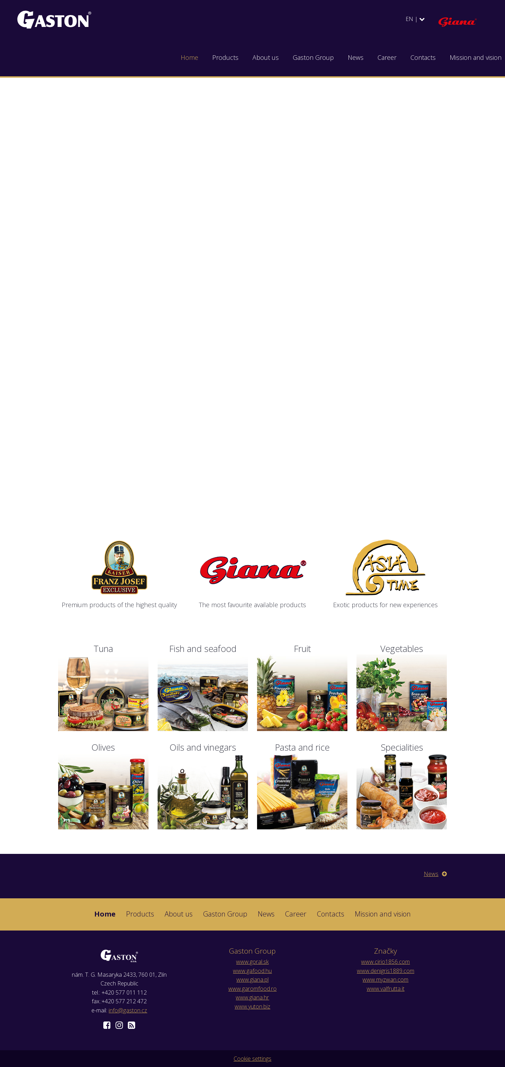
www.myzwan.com (385, 979)
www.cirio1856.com (385, 962)
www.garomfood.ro (252, 988)
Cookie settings (252, 1058)
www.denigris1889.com (385, 971)
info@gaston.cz (128, 1010)
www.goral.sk (252, 962)
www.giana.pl (252, 979)
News (435, 874)
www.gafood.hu (252, 971)
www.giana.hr (252, 997)
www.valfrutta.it (385, 988)
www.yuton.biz (252, 1006)
